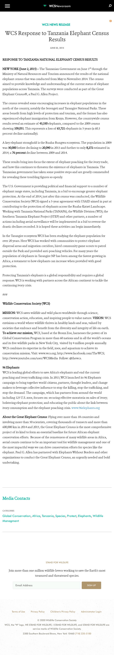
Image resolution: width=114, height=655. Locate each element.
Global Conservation (16, 516)
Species (60, 516)
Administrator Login (91, 611)
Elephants (84, 516)
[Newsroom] (57, 4)
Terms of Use (18, 611)
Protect (71, 516)
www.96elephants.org (85, 408)
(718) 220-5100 (83, 633)
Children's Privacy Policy (62, 611)
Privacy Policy (38, 611)
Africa (36, 516)
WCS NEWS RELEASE (56, 24)
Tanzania (48, 516)
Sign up (91, 585)
